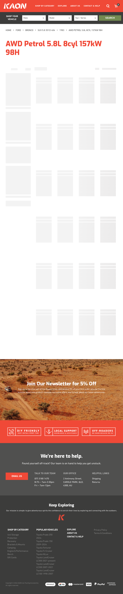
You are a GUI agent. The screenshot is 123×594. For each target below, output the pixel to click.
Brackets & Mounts (16, 545)
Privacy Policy (100, 530)
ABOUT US (75, 6)
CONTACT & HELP (92, 6)
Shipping (96, 479)
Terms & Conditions (103, 533)
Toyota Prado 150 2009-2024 (44, 543)
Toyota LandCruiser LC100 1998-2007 (45, 572)
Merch (10, 554)
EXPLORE (62, 6)
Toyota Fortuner (43, 548)
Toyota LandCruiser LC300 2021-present (45, 559)
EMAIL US (17, 476)
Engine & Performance (17, 551)
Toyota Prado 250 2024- (44, 536)
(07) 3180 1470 (41, 479)
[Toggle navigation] (108, 6)
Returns (96, 482)
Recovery (11, 541)
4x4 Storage (13, 535)
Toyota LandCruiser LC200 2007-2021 (45, 566)
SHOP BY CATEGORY (44, 6)
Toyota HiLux (42, 554)
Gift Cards (12, 558)
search (110, 18)
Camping (11, 548)
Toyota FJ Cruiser (44, 551)
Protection (12, 538)
